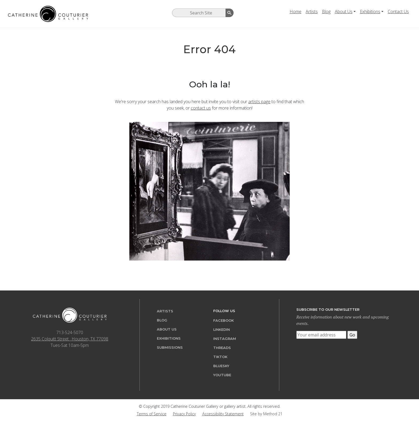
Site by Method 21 (266, 413)
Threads (222, 348)
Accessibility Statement (223, 413)
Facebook (223, 321)
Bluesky (221, 366)
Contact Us (398, 11)
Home (295, 11)
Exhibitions (370, 11)
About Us (343, 11)
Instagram (224, 339)
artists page (259, 101)
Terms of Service (151, 413)
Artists (312, 11)
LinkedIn (221, 330)
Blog (326, 11)
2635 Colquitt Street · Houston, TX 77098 (69, 339)
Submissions (170, 348)
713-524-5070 (69, 332)
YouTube (222, 375)
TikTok (220, 357)
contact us (201, 108)
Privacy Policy (184, 413)
